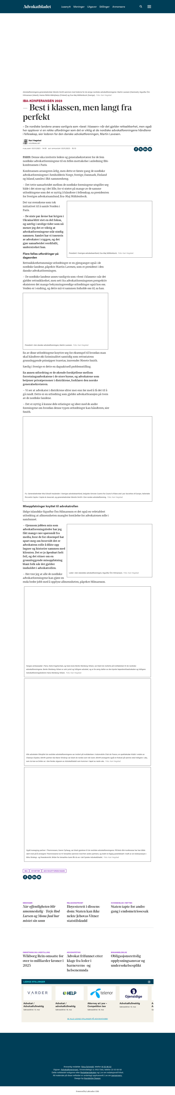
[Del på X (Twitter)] (140, 149)
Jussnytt (72, 7)
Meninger (85, 7)
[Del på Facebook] (136, 149)
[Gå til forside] (37, 6)
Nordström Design (92, 1078)
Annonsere (124, 7)
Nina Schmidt (87, 1066)
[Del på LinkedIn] (145, 149)
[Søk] (141, 7)
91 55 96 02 (106, 1066)
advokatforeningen (54, 871)
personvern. (116, 1075)
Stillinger (110, 7)
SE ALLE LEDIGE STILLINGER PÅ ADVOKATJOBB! (87, 1018)
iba (26, 871)
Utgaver (98, 7)
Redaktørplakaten (88, 1072)
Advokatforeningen (69, 1069)
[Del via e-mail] (150, 149)
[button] (149, 982)
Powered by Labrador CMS (87, 1091)
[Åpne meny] (149, 7)
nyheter (35, 871)
